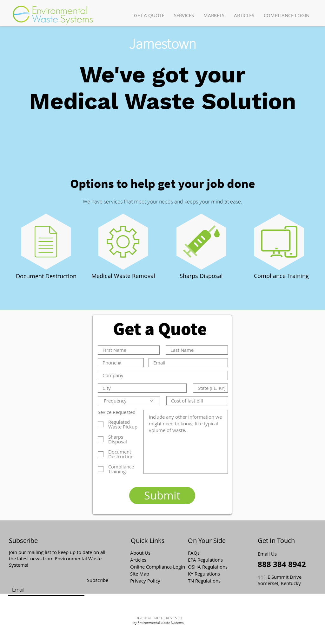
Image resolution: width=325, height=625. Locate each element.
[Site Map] (152, 573)
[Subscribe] (97, 580)
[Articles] (152, 559)
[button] (184, 15)
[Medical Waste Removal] (123, 276)
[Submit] (162, 495)
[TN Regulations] (210, 580)
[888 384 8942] (282, 564)
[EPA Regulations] (210, 559)
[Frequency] (129, 400)
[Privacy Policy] (152, 580)
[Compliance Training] (281, 276)
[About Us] (152, 552)
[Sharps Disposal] (201, 276)
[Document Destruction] (46, 276)
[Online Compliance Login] (158, 566)
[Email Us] (269, 553)
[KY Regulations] (210, 573)
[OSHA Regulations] (212, 566)
